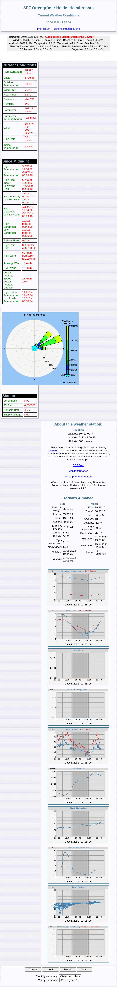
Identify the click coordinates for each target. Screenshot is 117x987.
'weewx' (53, 450)
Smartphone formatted (78, 476)
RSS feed (78, 465)
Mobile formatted (78, 470)
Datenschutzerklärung (67, 28)
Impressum (43, 28)
